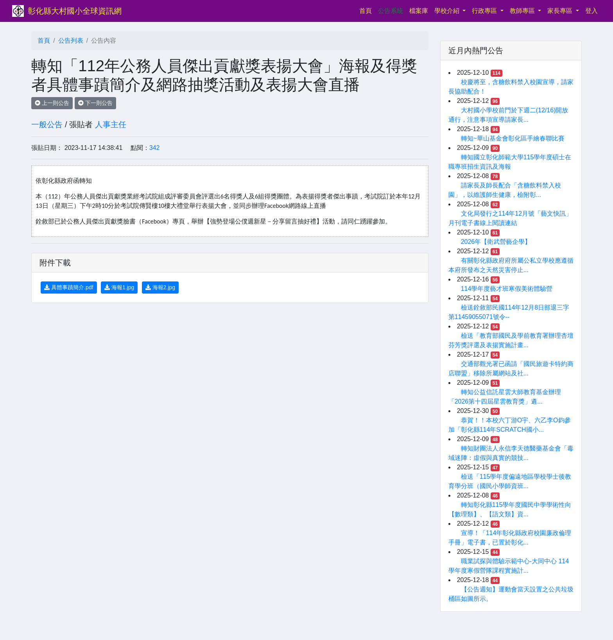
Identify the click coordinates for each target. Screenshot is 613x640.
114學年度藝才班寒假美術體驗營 (507, 288)
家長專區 (560, 10)
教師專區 (523, 10)
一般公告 (47, 124)
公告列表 (70, 40)
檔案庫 (418, 10)
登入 (591, 10)
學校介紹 (447, 10)
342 (154, 147)
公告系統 (390, 10)
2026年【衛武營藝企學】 (496, 241)
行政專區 (485, 10)
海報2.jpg (160, 287)
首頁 (367, 10)
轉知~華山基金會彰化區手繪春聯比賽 (513, 138)
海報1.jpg (119, 287)
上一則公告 (52, 103)
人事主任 (110, 124)
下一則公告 (95, 103)
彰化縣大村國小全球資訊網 (75, 11)
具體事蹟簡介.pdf (68, 287)
